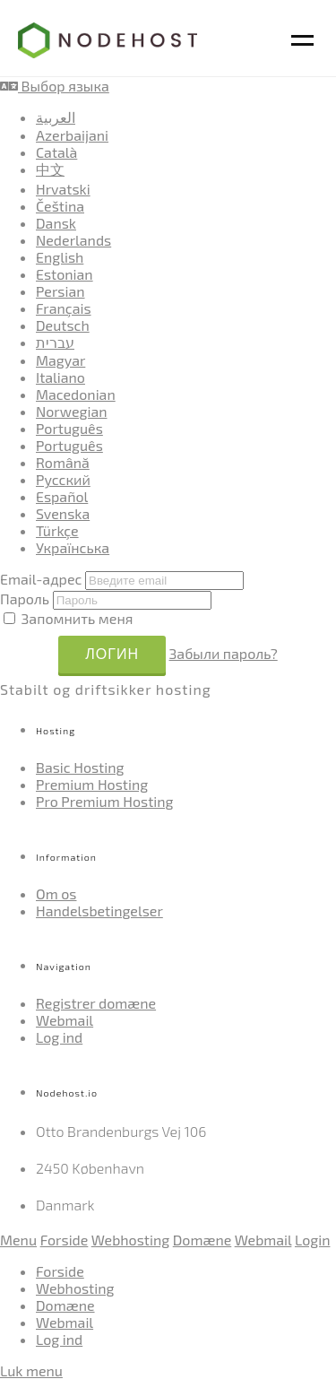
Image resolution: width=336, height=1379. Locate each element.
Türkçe (57, 530)
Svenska (63, 513)
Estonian (64, 273)
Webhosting (130, 1239)
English (59, 256)
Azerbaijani (72, 134)
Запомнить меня (68, 618)
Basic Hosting (80, 767)
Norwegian (72, 411)
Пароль (24, 598)
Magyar (60, 360)
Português (69, 428)
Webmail (64, 1019)
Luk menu (31, 1370)
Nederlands (73, 239)
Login (312, 1239)
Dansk (56, 222)
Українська (72, 547)
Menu (18, 1239)
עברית (55, 342)
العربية (55, 117)
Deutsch (63, 325)
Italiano (60, 377)
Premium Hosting (92, 784)
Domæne (202, 1239)
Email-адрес (41, 578)
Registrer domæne (96, 1002)
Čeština (60, 205)
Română (63, 462)
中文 (50, 169)
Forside (64, 1239)
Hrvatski (63, 188)
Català (56, 151)
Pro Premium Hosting (104, 801)
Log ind (59, 1036)
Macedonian (76, 394)
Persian (60, 290)
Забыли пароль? (223, 653)
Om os (56, 893)
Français (63, 308)
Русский (63, 479)
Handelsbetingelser (99, 910)
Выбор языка (54, 85)
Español (62, 496)
